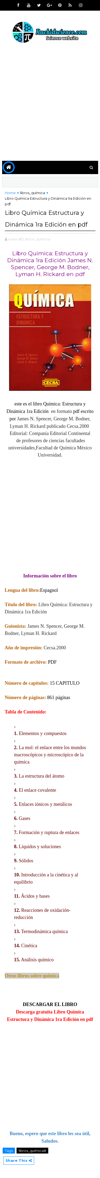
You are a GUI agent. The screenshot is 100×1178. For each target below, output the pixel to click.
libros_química (32, 193)
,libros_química (37, 239)
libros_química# (32, 1150)
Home (10, 193)
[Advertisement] (50, 103)
